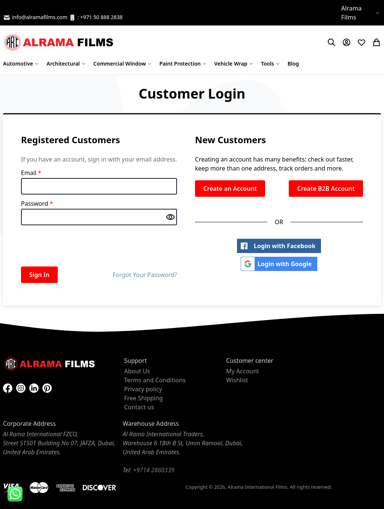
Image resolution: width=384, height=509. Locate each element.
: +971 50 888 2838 (96, 17)
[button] (361, 13)
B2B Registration (26, 8)
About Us (137, 371)
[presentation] (78, 244)
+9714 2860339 (153, 470)
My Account (242, 371)
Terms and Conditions (155, 380)
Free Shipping (143, 398)
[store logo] (59, 42)
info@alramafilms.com (35, 17)
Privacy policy (143, 389)
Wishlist (237, 380)
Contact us (139, 407)
